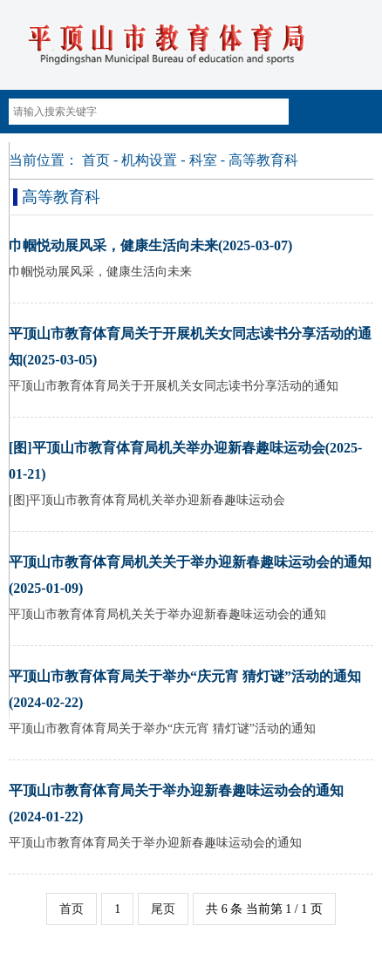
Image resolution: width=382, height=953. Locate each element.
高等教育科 (263, 160)
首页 (96, 160)
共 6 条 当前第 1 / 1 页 (264, 909)
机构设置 (149, 160)
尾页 (163, 909)
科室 (203, 160)
